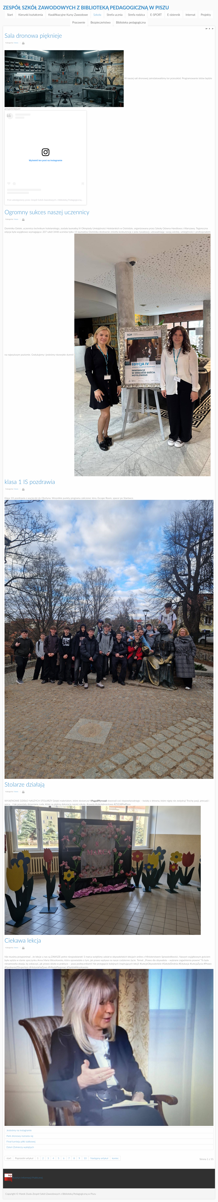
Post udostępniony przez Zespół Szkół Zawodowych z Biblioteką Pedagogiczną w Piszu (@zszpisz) (54, 200)
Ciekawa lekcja (23, 940)
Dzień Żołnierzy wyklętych (20, 1147)
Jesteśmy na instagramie (19, 1130)
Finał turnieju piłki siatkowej (21, 1141)
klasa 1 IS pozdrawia (30, 481)
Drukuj (23, 43)
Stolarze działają (25, 784)
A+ (207, 29)
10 (85, 1158)
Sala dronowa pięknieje (33, 35)
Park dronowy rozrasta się (20, 1135)
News (16, 43)
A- (212, 29)
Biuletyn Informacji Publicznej (24, 1177)
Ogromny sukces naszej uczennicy (47, 211)
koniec (115, 1158)
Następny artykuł (99, 1158)
